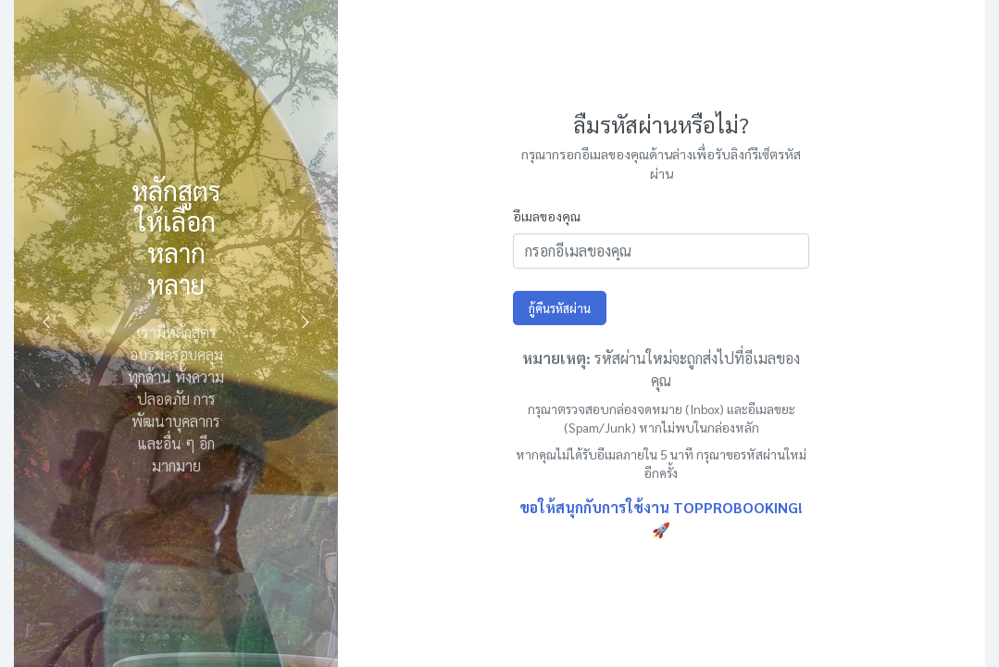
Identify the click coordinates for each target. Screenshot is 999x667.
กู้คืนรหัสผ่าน (560, 308)
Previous (46, 322)
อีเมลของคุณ (547, 216)
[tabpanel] (176, 333)
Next (305, 322)
